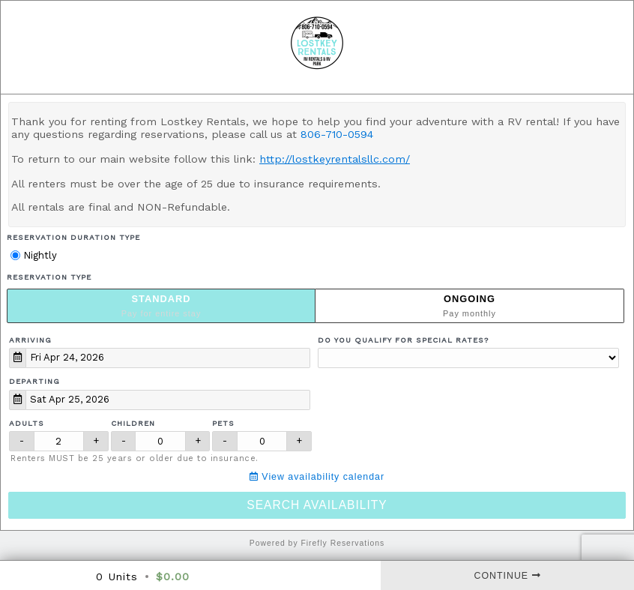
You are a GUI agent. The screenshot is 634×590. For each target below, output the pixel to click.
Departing (34, 381)
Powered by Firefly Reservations (317, 543)
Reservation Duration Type (73, 237)
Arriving (30, 340)
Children (133, 423)
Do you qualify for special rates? (403, 340)
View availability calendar (317, 477)
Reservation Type (49, 277)
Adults (26, 423)
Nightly (33, 255)
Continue (507, 576)
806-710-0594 (337, 134)
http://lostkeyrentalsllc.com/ (334, 159)
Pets (223, 423)
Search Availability (317, 505)
